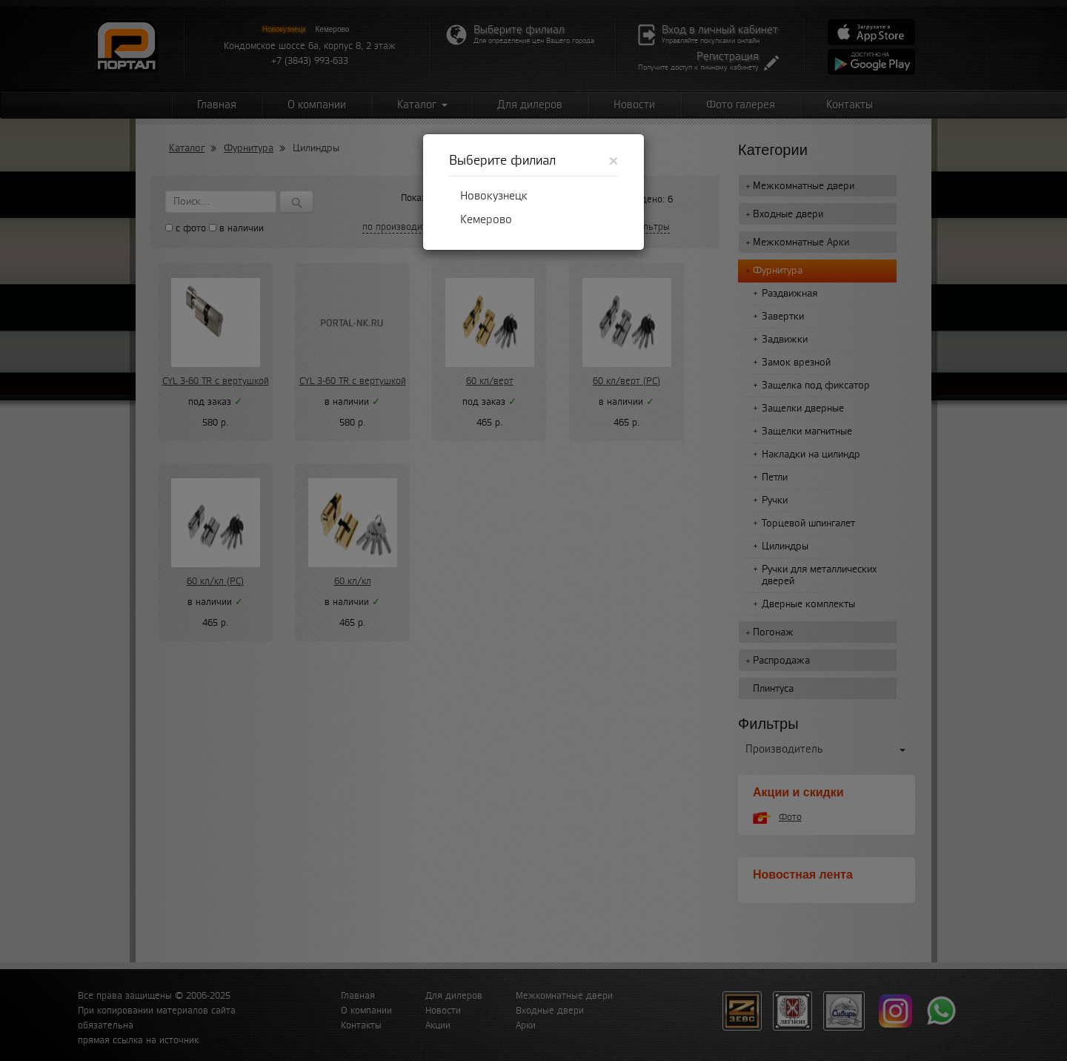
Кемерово (486, 219)
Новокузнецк (494, 195)
